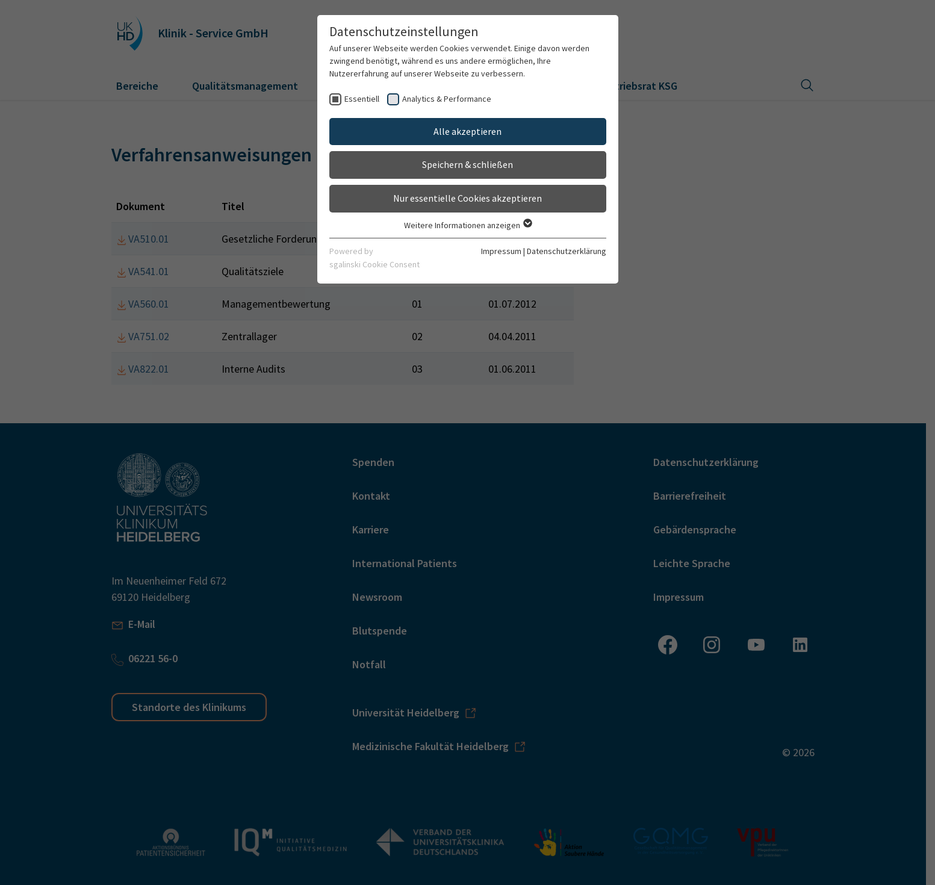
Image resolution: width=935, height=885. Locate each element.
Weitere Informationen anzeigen (467, 225)
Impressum (501, 251)
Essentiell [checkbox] (361, 98)
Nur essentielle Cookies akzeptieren (467, 198)
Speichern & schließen (467, 164)
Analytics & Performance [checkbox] (446, 98)
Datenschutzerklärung (566, 251)
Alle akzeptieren (467, 131)
